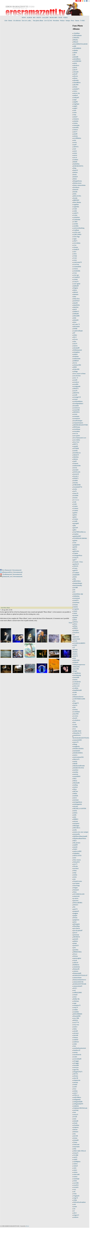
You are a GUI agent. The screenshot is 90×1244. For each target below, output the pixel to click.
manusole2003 (77, 740)
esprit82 (75, 446)
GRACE (75, 566)
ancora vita (76, 93)
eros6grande (76, 386)
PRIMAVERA (77, 952)
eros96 (75, 395)
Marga (75, 744)
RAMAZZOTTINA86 (79, 984)
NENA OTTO (77, 855)
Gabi (74, 502)
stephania (76, 1106)
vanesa (75, 1176)
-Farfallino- (76, 33)
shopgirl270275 (77, 1071)
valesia (75, 1172)
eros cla (75, 433)
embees (75, 354)
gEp (74, 525)
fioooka (75, 482)
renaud (75, 994)
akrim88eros (77, 59)
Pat (74, 907)
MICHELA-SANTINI (79, 808)
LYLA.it (27, 1226)
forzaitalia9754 (77, 487)
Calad (75, 209)
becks (75, 174)
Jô (74, 647)
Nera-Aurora (77, 860)
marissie (75, 774)
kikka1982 (76, 660)
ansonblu (76, 127)
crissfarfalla (76, 271)
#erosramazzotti (16, 570)
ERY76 (75, 444)
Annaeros (76, 119)
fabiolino (76, 457)
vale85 (75, 1159)
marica (75, 755)
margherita (76, 746)
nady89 (75, 845)
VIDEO (65, 17)
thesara (75, 1129)
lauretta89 (76, 677)
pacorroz (75, 900)
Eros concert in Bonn (79, 373)
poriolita (75, 949)
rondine (75, 1009)
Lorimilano (76, 711)
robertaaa (76, 1001)
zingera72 (76, 1215)
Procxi (75, 954)
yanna (75, 1206)
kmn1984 (76, 669)
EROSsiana (76, 427)
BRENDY (76, 200)
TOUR (60, 17)
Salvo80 (75, 1035)
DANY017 (76, 301)
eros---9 (75, 378)
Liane (75, 694)
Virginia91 (76, 1196)
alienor (75, 78)
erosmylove (76, 418)
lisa (74, 701)
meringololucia (77, 802)
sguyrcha (76, 1069)
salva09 (75, 1031)
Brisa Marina (77, 202)
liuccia (75, 705)
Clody (75, 256)
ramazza (75, 971)
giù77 (75, 559)
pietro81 (75, 939)
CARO (75, 221)
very (74, 1189)
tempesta (75, 1127)
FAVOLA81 (76, 472)
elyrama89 (76, 348)
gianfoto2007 (77, 536)
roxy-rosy (76, 1024)
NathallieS (76, 853)
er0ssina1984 (77, 365)
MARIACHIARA (78, 748)
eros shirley (76, 440)
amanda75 (76, 89)
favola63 (75, 470)
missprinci (76, 823)
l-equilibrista (77, 673)
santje (75, 1044)
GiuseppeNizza (77, 555)
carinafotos (76, 217)
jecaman (75, 615)
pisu (74, 947)
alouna (75, 87)
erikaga (75, 371)
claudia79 (76, 249)
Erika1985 (76, 369)
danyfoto (75, 307)
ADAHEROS (77, 48)
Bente (75, 179)
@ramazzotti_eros (7, 576)
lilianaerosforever (78, 696)
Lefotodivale (77, 681)
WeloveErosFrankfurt (79, 1202)
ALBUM (29, 17)
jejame (75, 617)
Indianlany (76, 596)
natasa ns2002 (77, 851)
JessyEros (76, 632)
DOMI (75, 328)
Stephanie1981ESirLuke (80, 1108)
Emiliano (76, 356)
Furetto (75, 497)
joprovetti (76, 637)
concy (75, 260)
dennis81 (76, 320)
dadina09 (76, 286)
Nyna (75, 892)
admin (75, 52)
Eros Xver (76, 442)
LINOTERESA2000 (79, 699)
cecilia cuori (76, 232)
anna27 (75, 117)
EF (74, 333)
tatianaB (75, 1121)
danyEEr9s (76, 305)
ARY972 (75, 146)
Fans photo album (38, 20)
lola (74, 707)
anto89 (75, 134)
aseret (75, 151)
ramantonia (76, 967)
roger (74, 1003)
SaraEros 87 (76, 1050)
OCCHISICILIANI (78, 894)
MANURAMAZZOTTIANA (81, 738)
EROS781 (76, 393)
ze (74, 1211)
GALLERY (45, 17)
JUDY (75, 645)
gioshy (75, 547)
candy (75, 211)
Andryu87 (76, 97)
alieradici (76, 80)
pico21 (75, 932)
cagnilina (76, 204)
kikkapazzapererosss (79, 664)
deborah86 (76, 316)
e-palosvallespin (78, 331)
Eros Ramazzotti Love (79, 438)
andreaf (75, 95)
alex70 (75, 69)
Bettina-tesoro (77, 183)
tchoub (75, 1123)
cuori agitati (76, 283)
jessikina (75, 630)
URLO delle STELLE (79, 1151)
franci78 (75, 493)
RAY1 (75, 988)
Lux (74, 729)
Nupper (75, 887)
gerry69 (75, 527)
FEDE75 (75, 478)
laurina (75, 679)
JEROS (75, 628)
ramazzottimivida (78, 982)
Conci (75, 258)
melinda (75, 795)
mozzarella (76, 834)
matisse (75, 787)
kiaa (74, 658)
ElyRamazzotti (77, 350)
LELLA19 (76, 686)
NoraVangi (76, 885)
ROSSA (75, 1020)
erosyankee (76, 431)
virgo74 (75, 1198)
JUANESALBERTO (79, 643)
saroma (75, 1052)
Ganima (75, 510)
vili (74, 1191)
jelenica (75, 622)
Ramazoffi (76, 969)
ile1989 (75, 587)
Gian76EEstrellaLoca (79, 532)
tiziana (75, 1138)
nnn (74, 879)
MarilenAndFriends (79, 765)
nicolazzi (76, 868)
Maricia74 (76, 759)
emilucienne (76, 358)
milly (74, 815)
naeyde (75, 847)
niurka (75, 875)
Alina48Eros (77, 82)
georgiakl (76, 523)
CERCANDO (77, 234)
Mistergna (76, 825)
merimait (76, 800)
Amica (75, 91)
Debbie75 (76, 311)
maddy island (77, 731)
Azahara (75, 159)
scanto (75, 1056)
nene (74, 857)
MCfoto (75, 791)
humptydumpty (77, 583)
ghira (74, 530)
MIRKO (75, 819)
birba (74, 194)
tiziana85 (76, 1140)
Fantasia (75, 463)
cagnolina (76, 206)
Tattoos (77, 20)
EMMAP (76, 360)
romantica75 (77, 1005)
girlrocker (76, 551)
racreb (75, 960)
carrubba (75, 226)
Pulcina (75, 956)
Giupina (75, 553)
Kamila (75, 649)
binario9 (75, 189)
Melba (75, 793)
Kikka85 (75, 662)
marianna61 (76, 750)
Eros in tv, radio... (27, 20)
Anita (75, 112)
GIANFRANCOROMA (80, 538)
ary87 (75, 144)
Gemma (75, 519)
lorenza (75, 709)
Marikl (75, 763)
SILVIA (75, 1074)
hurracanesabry (77, 585)
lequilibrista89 (77, 690)
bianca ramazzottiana (79, 185)
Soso (74, 1089)
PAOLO (75, 905)
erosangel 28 (77, 397)
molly (75, 830)
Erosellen (76, 405)
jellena (75, 626)
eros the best (77, 375)
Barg (74, 168)
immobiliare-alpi (78, 594)
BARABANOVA (78, 166)
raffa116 (75, 962)
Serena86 (76, 1065)
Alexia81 (76, 72)
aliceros (75, 76)
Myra (75, 840)
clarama (75, 247)
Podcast (62, 20)
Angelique (76, 104)
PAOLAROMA (77, 902)
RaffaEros (76, 964)
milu (74, 817)
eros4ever (76, 382)
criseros (75, 268)
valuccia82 (76, 1174)
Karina (75, 651)
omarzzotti (76, 896)
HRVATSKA (77, 581)
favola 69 (76, 474)
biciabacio (76, 187)
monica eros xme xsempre (80, 832)
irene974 (75, 600)
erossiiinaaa (76, 429)
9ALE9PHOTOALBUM (80, 44)
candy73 (75, 213)
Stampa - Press (70, 20)
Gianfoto (75, 534)
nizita (75, 877)
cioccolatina (76, 243)
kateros (75, 654)
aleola (75, 63)
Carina (75, 215)
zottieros (75, 1217)
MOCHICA (76, 828)
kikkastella (76, 666)
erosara (75, 399)
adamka (75, 50)
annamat (75, 121)
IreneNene (76, 602)
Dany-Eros (76, 298)
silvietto (75, 1076)
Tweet (70, 622)
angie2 (75, 108)
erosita (75, 414)
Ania (74, 110)
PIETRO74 (76, 937)
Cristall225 (76, 277)
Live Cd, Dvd (48, 20)
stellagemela (77, 1099)
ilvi (74, 592)
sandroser (76, 1041)
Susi (74, 1112)
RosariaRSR (76, 1016)
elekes (75, 335)
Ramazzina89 (77, 973)
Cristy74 (75, 281)
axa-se (75, 157)
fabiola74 (76, 455)
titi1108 (75, 1136)
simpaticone (76, 1080)
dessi (74, 322)
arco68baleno (77, 138)
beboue (75, 172)
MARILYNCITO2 (78, 768)
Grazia (75, 568)
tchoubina (76, 1125)
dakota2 (75, 292)
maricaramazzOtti (78, 757)
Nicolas (75, 866)
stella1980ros (77, 1097)
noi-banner (76, 883)
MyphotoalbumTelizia (79, 838)
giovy (75, 549)
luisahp (75, 726)
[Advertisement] (36, 593)
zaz (74, 1208)
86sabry (75, 39)
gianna (75, 540)
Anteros (75, 129)
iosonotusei (76, 598)
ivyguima (76, 609)
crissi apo (76, 275)
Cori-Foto (76, 264)
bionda (75, 191)
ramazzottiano (77, 977)
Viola (75, 1193)
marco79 (75, 742)
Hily (74, 579)
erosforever (76, 408)
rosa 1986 (76, 1018)
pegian (75, 915)
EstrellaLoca (77, 452)
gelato (75, 515)
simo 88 (75, 1078)
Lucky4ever (76, 720)
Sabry (75, 1029)
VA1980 (75, 1155)
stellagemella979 (78, 1104)
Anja (74, 114)
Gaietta (75, 506)
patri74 (75, 909)
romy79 (75, 1007)
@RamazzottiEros (7, 572)
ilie (74, 589)
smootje (75, 1082)
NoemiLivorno (77, 881)
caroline (75, 224)
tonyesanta (76, 1146)
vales (74, 1168)
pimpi (75, 943)
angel (75, 99)
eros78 (75, 390)
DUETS (38, 17)
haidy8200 (76, 574)
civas (74, 245)
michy (75, 810)
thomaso (75, 1131)
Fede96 (75, 480)
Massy (75, 780)
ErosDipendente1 (78, 403)
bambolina (76, 164)
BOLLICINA (77, 196)
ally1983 (75, 84)
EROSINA (76, 412)
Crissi (75, 273)
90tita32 (75, 42)
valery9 (75, 1166)
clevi (74, 251)
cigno (75, 238)
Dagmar (75, 288)
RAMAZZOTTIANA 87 (80, 975)
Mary (75, 778)
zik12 (75, 1213)
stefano (75, 1091)
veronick (75, 1187)
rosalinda (76, 1012)
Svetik (75, 1116)
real (74, 990)
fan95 (75, 461)
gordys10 (76, 564)
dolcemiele (76, 326)
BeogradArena (77, 181)
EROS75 (75, 388)
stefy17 (75, 1093)
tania (74, 1119)
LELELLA (76, 684)
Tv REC (82, 20)
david (75, 309)
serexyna (75, 1067)
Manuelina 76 (77, 733)
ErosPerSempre (77, 420)
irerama (75, 604)
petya (75, 922)
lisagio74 (76, 703)
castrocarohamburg (78, 228)
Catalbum (76, 230)
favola (75, 467)
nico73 (75, 864)
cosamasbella (77, 266)
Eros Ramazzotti (6, 570)
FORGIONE (77, 485)
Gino (74, 542)
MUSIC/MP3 (53, 17)
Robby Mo (76, 999)
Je (74, 634)
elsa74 (75, 343)
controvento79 (77, 262)
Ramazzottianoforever (79, 979)
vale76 (75, 1157)
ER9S (75, 367)
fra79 (74, 491)
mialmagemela (77, 804)
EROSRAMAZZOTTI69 (80, 425)
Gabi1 (75, 504)
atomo (75, 153)
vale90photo (76, 1161)
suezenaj (75, 1110)
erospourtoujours (78, 423)
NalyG (75, 849)
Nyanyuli (76, 890)
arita (74, 140)
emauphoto (76, 352)
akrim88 (75, 57)
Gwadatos (76, 572)
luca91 (75, 718)
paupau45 (76, 911)
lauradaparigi (77, 675)
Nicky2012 (76, 862)
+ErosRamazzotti (7, 574)
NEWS (24, 17)
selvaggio (76, 1063)
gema (75, 517)
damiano (75, 294)
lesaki (75, 692)
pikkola (75, 941)
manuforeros (77, 735)
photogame (76, 924)
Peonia (75, 917)
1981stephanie (77, 35)
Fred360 (75, 495)
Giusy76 (75, 557)
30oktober (76, 37)
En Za (75, 363)
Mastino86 (76, 783)
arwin (75, 142)
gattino (75, 512)
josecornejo (76, 639)
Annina (75, 123)
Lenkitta (75, 688)
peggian (75, 913)
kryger (75, 671)
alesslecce (76, 65)
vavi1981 (76, 1183)
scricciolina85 (77, 1059)
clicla (75, 253)
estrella (75, 450)
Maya (75, 789)
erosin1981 (76, 410)
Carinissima (76, 219)
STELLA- (76, 1095)
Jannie (75, 613)
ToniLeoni (76, 1144)
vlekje (75, 1200)
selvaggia (76, 1061)
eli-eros (75, 339)
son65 (75, 1086)
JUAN (75, 641)
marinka (75, 772)
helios (75, 577)
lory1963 (76, 714)
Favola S (75, 476)
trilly (74, 1148)
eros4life (75, 384)
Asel (74, 149)
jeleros (75, 624)
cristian (75, 279)
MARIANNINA (78, 753)
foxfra (75, 489)
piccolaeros (76, 928)
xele (74, 1204)
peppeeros (76, 920)
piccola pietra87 (78, 930)
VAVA (75, 1181)
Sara (74, 1046)
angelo (75, 106)
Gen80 (75, 521)
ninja (74, 872)
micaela (75, 806)
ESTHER (76, 448)
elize (74, 341)
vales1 (75, 1170)
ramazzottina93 (77, 986)
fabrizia (75, 459)
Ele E (75, 337)
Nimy (75, 870)
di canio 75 (76, 324)
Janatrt (75, 611)
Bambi (75, 161)
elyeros (75, 345)
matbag (75, 785)
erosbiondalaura (77, 401)
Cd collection (17, 20)
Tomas (75, 1142)
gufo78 (75, 570)
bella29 (75, 176)
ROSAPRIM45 (77, 1014)
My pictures (76, 842)
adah (74, 46)
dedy (74, 318)
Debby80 (76, 313)
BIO (34, 17)
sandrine (75, 1039)
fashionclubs (77, 465)
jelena (75, 619)
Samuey (75, 1037)
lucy (74, 722)
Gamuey (75, 508)
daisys (75, 290)
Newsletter (56, 20)
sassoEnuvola (77, 1054)
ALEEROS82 (77, 61)
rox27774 (76, 1022)
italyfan (75, 607)
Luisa (75, 724)
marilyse (75, 770)
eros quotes (76, 435)
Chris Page (76, 236)
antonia (75, 136)
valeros (75, 1163)
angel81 (75, 102)
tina (74, 1134)
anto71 (75, 131)
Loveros (75, 716)
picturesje (76, 934)
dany (74, 296)
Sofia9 (75, 1084)
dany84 (75, 303)
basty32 (75, 170)
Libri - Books (8, 20)
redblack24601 (77, 992)
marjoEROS (76, 776)
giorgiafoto (76, 544)
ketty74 (75, 656)
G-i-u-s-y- (76, 500)
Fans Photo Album (5, 607)
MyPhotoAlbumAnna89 (80, 836)
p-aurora (75, 898)
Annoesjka (76, 125)
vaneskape (76, 1178)
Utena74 (75, 1153)
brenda (75, 198)
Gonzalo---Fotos (78, 562)
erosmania (76, 416)
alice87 (75, 74)
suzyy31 (75, 1114)
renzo (75, 997)
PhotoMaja (76, 926)
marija (75, 761)
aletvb (75, 67)
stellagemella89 (77, 1101)
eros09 (75, 380)
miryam (75, 821)
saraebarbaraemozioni (79, 1048)
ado (74, 54)
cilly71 (75, 241)
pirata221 (76, 945)
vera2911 (76, 1185)
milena (75, 813)
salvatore (76, 1033)
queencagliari (77, 958)
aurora (75, 155)
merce (75, 798)
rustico (75, 1027)
